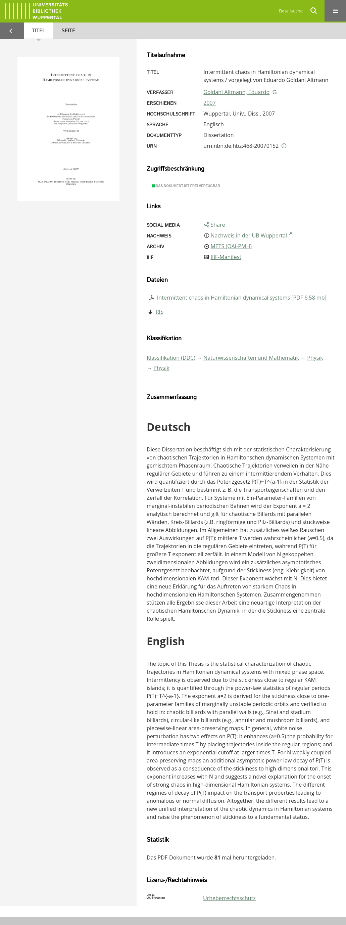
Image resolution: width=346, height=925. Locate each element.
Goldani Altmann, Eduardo (236, 92)
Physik (315, 357)
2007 (209, 102)
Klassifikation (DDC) (171, 357)
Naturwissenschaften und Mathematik (251, 357)
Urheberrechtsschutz (229, 898)
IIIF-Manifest (225, 257)
